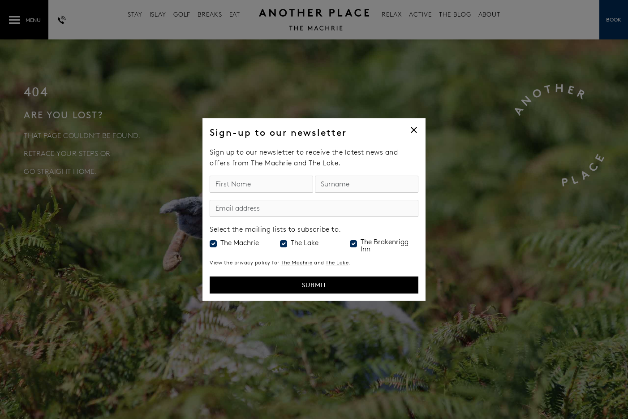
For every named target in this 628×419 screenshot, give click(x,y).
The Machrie (239, 242)
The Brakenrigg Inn (385, 245)
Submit (314, 285)
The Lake (304, 242)
